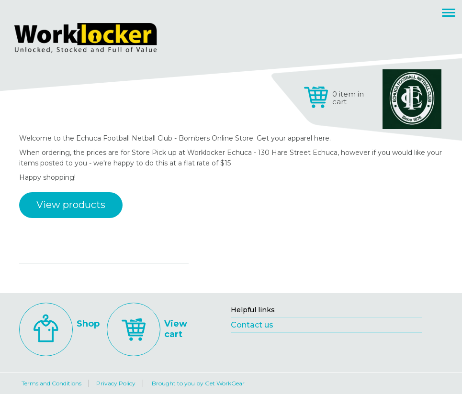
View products (70, 204)
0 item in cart (348, 97)
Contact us (252, 324)
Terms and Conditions (51, 383)
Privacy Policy (115, 383)
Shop (59, 324)
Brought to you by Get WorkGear (198, 383)
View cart (147, 329)
